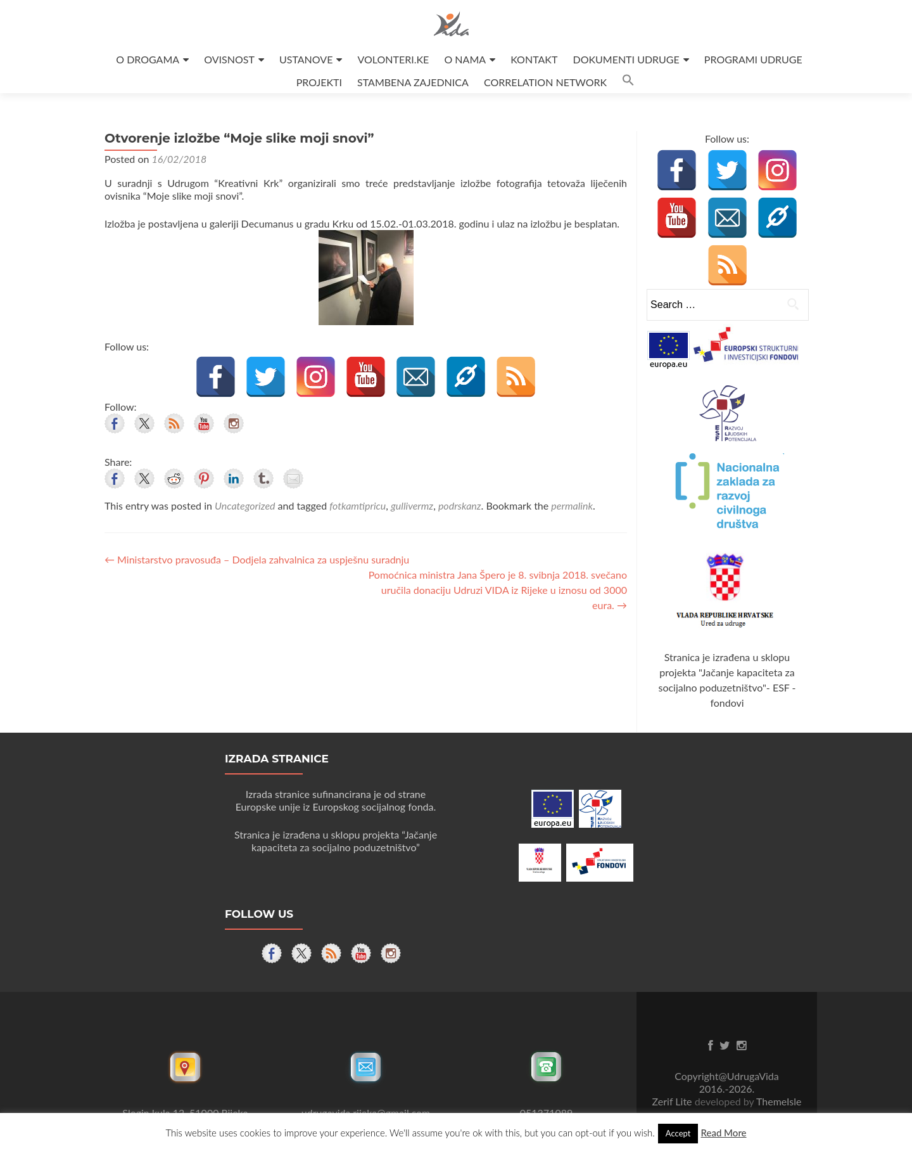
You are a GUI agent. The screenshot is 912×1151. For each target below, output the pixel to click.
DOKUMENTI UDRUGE (626, 59)
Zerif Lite (673, 1101)
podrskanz (459, 505)
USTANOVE (305, 59)
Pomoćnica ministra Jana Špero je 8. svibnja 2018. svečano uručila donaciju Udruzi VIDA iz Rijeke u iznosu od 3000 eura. (498, 590)
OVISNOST (229, 59)
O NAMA (465, 59)
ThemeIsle (778, 1101)
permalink (572, 505)
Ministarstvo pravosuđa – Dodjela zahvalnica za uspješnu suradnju (256, 559)
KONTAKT (533, 59)
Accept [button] (678, 1133)
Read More (723, 1132)
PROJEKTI (319, 82)
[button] (628, 82)
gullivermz (412, 505)
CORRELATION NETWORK (545, 82)
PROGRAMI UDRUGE (753, 59)
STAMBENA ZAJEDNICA (413, 82)
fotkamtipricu (357, 505)
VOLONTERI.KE (393, 59)
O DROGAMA (147, 59)
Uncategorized (245, 505)
